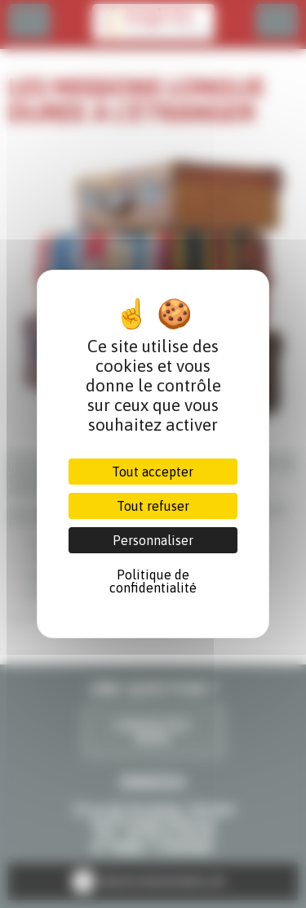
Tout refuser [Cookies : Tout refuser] (153, 506)
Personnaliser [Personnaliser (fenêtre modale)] (153, 540)
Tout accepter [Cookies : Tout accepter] (152, 471)
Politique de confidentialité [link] (153, 581)
